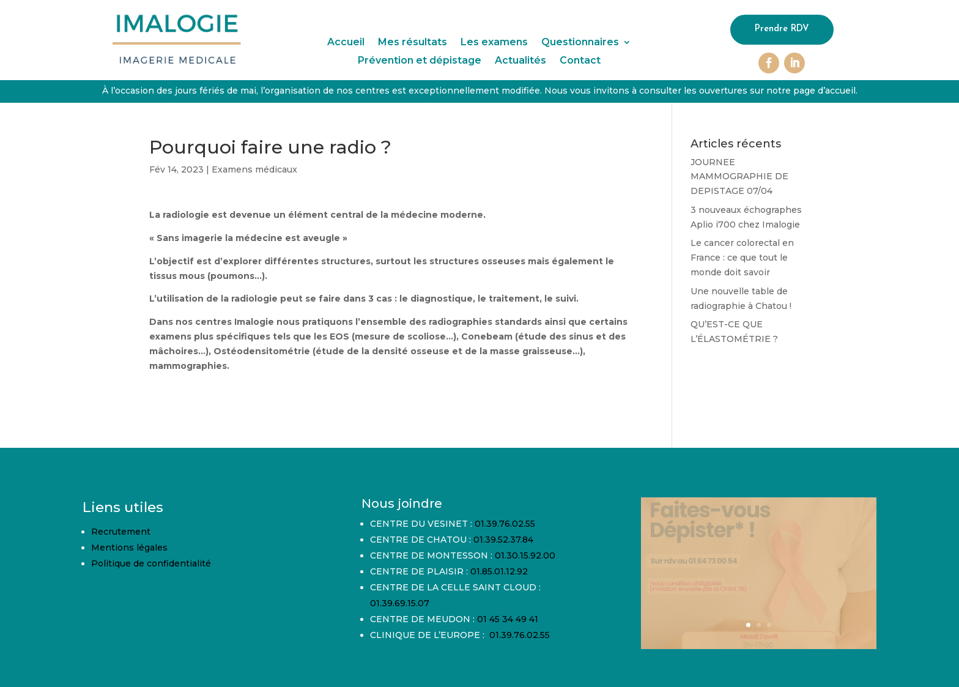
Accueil (346, 43)
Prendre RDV (782, 29)
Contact (580, 61)
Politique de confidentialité (151, 563)
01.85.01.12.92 (499, 571)
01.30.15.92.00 (525, 555)
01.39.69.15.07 (399, 603)
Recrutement (120, 531)
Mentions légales (129, 547)
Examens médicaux (254, 169)
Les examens (494, 43)
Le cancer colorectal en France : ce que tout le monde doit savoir (742, 257)
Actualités (520, 61)
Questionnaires (580, 43)
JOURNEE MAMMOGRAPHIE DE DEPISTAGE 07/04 (739, 177)
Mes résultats (412, 43)
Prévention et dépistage (419, 61)
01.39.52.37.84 (503, 539)
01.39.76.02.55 (505, 523)
